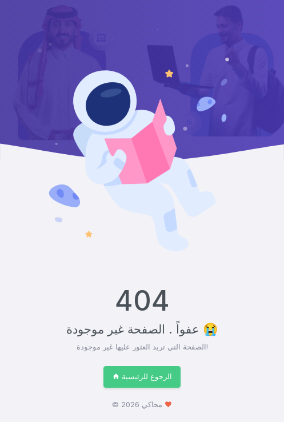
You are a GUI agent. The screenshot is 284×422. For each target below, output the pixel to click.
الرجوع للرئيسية (142, 376)
